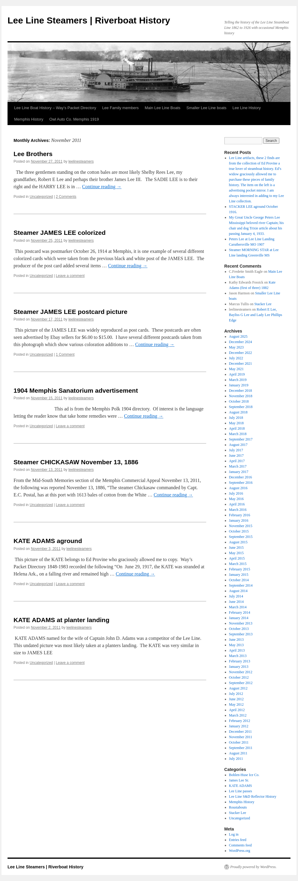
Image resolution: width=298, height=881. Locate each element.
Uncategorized (41, 197)
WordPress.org (239, 851)
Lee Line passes (240, 791)
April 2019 (237, 374)
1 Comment (65, 354)
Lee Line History (246, 108)
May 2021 (236, 369)
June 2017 (236, 455)
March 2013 (238, 656)
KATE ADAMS (240, 786)
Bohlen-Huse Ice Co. (244, 775)
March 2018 (238, 434)
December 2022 (240, 353)
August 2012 (238, 688)
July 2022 (236, 358)
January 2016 (238, 520)
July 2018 (236, 418)
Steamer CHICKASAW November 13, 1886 (76, 462)
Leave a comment (70, 276)
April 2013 (237, 650)
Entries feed (238, 840)
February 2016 (239, 515)
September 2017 (241, 439)
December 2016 (240, 477)
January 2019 (238, 385)
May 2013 (236, 645)
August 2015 (238, 542)
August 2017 (238, 445)
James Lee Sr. (239, 780)
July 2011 (236, 759)
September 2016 (241, 482)
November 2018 (241, 396)
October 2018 (239, 401)
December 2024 (240, 342)
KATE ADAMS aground (48, 540)
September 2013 (241, 634)
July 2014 (236, 596)
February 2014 (239, 612)
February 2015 (239, 569)
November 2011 (240, 737)
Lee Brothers (33, 153)
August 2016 (238, 488)
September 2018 (241, 407)
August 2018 (238, 412)
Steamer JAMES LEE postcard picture (70, 311)
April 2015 (237, 558)
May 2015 (236, 553)
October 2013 (239, 629)
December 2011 (240, 731)
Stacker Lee (263, 304)
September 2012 (241, 683)
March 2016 (238, 510)
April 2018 (237, 428)
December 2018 (240, 390)
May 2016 (236, 499)
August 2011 (238, 753)
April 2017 (237, 461)
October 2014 (239, 580)
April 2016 (237, 504)
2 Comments (66, 197)
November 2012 (241, 672)
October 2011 (239, 742)
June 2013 (236, 639)
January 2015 (238, 574)
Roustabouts (238, 807)
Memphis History (28, 119)
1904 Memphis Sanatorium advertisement (76, 390)
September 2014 (241, 585)
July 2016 (236, 493)
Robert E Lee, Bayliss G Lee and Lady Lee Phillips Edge (255, 314)
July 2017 (236, 450)
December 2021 (240, 363)
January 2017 (238, 472)
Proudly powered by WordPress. (253, 867)
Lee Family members (120, 108)
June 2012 (236, 699)
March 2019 (238, 380)
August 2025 (238, 336)
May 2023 (236, 347)
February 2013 (239, 661)
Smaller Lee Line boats (206, 108)
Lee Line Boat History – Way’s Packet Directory (55, 108)
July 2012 (236, 694)
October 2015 (239, 531)
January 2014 (238, 618)
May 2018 (236, 423)
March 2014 (238, 607)
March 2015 (238, 564)
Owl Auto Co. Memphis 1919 (74, 119)
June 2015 (236, 547)
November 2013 (241, 623)
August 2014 (238, 591)
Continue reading (102, 186)
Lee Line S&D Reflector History (252, 796)
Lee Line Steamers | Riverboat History (89, 20)
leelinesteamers (81, 161)
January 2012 (238, 726)
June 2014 (236, 602)
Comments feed (240, 845)
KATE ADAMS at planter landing (62, 619)
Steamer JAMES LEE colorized (60, 232)
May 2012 (236, 704)
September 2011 (241, 748)
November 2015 (241, 526)
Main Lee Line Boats (163, 108)
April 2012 (237, 710)
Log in (234, 834)
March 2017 (238, 466)
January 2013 (238, 667)
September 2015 (241, 537)
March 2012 (238, 715)
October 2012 (239, 677)
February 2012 (239, 721)
